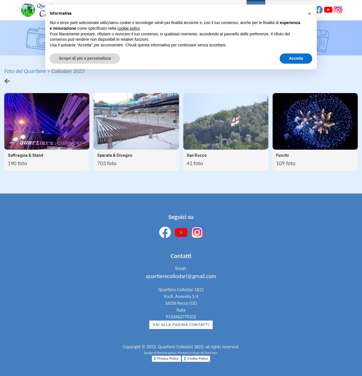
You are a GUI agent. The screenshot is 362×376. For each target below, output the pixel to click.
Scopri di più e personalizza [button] (85, 360)
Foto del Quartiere (25, 71)
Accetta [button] (296, 360)
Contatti (298, 10)
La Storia (193, 10)
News (275, 10)
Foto (256, 10)
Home (169, 10)
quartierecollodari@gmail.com (181, 276)
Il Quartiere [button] (227, 10)
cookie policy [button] (128, 330)
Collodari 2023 (67, 71)
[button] (309, 315)
